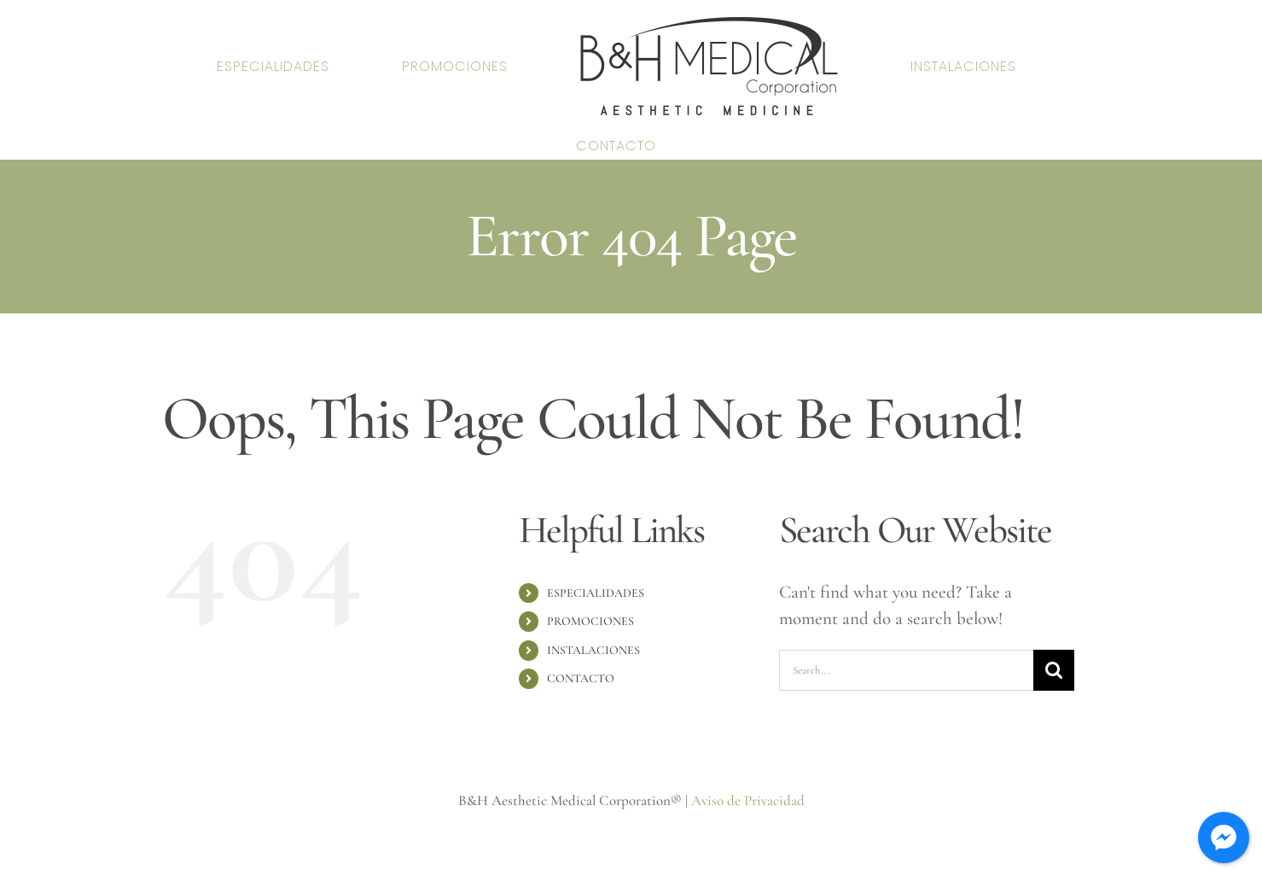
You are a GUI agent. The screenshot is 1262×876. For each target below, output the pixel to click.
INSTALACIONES (593, 650)
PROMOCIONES (590, 621)
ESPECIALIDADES (595, 593)
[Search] (1053, 670)
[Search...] (906, 670)
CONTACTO (580, 678)
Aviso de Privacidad (748, 800)
